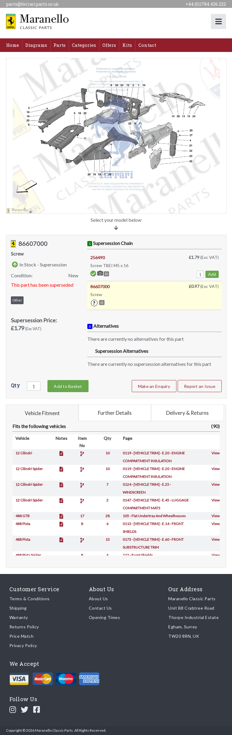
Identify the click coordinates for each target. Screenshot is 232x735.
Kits (127, 45)
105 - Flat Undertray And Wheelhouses (154, 516)
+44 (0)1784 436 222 (205, 4)
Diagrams (36, 45)
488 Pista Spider (28, 555)
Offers (109, 45)
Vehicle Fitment (42, 413)
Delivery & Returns (187, 413)
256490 (97, 257)
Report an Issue (199, 386)
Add (212, 274)
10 (107, 453)
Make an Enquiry (154, 386)
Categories (84, 45)
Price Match (21, 636)
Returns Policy (24, 626)
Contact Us (100, 608)
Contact (147, 45)
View (215, 453)
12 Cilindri (23, 453)
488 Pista (22, 523)
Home (12, 45)
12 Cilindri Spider (29, 468)
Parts (59, 45)
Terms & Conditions (29, 598)
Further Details (115, 413)
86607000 (100, 286)
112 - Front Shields (138, 555)
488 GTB (22, 516)
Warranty (18, 617)
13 (107, 539)
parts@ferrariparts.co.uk (32, 4)
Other (17, 300)
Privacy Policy (23, 645)
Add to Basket (68, 386)
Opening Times (104, 617)
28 (107, 516)
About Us (98, 598)
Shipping (18, 608)
